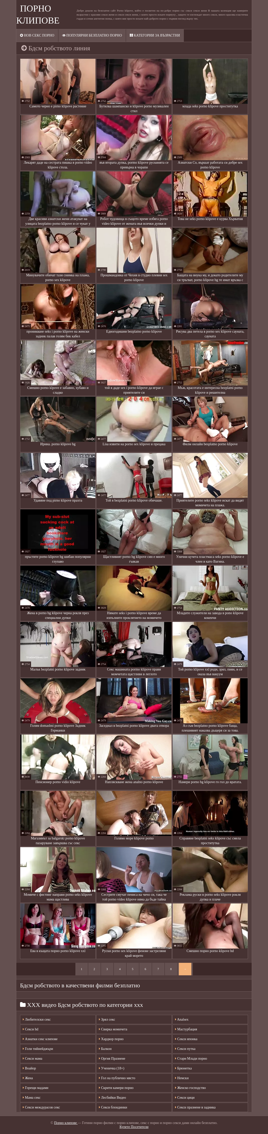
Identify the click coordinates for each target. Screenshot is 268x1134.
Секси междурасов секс (41, 1107)
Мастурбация (186, 1029)
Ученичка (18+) (111, 1068)
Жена (28, 1078)
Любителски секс (37, 1019)
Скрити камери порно (116, 1088)
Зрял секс (107, 1019)
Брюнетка (183, 1068)
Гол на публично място (117, 1078)
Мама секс (32, 1097)
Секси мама (32, 1058)
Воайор (29, 1068)
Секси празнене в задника (195, 1107)
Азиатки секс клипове (40, 1039)
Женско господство (190, 1088)
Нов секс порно (37, 35)
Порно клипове (66, 1123)
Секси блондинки (113, 1107)
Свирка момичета (113, 1029)
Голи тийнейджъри (38, 1049)
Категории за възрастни (155, 35)
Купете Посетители (133, 1127)
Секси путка (185, 1049)
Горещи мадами (35, 1088)
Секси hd (30, 1029)
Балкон (105, 1049)
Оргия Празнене (112, 1058)
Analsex (182, 1019)
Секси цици (185, 1097)
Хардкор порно (111, 1039)
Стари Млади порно (191, 1058)
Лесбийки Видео (112, 1097)
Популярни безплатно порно (92, 35)
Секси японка (186, 1039)
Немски (182, 1078)
